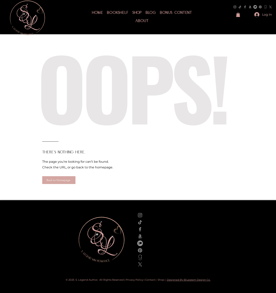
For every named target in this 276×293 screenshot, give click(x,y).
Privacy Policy (135, 279)
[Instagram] (235, 7)
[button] (238, 14)
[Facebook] (245, 7)
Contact (150, 279)
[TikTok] (240, 7)
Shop (161, 279)
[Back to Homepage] (58, 180)
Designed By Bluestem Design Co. (189, 279)
